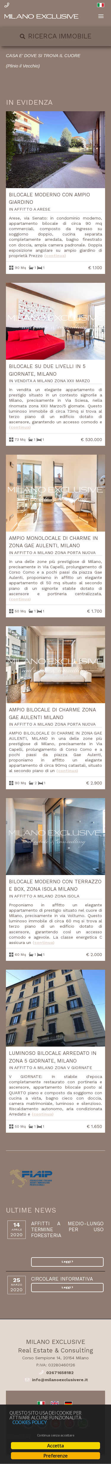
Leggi (67, 1261)
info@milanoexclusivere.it (60, 1379)
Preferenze (55, 1455)
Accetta (55, 1445)
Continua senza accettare (55, 1435)
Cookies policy (29, 1422)
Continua (55, 255)
